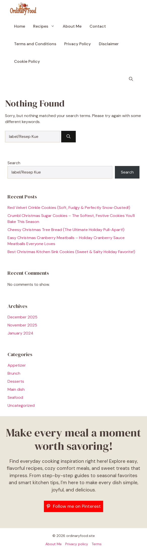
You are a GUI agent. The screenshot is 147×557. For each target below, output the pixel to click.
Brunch (14, 373)
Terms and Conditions (35, 43)
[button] (131, 79)
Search (14, 162)
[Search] (68, 136)
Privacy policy (76, 544)
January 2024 (20, 333)
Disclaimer (109, 43)
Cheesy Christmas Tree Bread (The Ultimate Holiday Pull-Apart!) (66, 229)
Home (19, 26)
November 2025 (22, 325)
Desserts (16, 381)
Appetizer (17, 365)
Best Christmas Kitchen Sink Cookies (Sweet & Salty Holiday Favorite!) (71, 251)
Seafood (15, 397)
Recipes (46, 26)
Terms (97, 544)
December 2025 (22, 317)
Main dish (16, 389)
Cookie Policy (27, 61)
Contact (98, 26)
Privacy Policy (77, 43)
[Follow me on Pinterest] (73, 506)
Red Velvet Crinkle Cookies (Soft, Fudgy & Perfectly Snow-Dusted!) (69, 207)
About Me (72, 26)
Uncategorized (21, 405)
